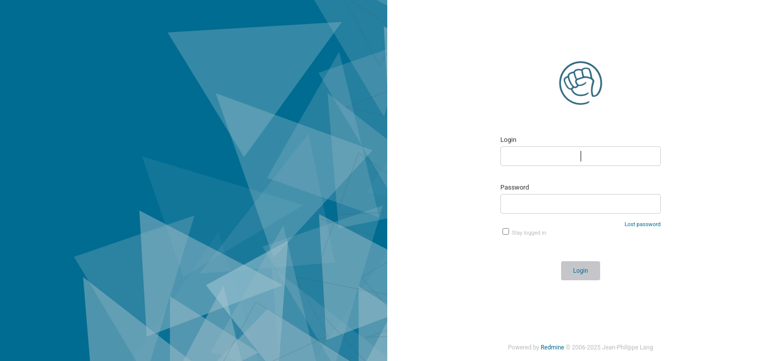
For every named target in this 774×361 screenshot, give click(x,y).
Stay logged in (524, 232)
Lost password (643, 224)
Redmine (552, 347)
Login (508, 139)
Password (514, 187)
